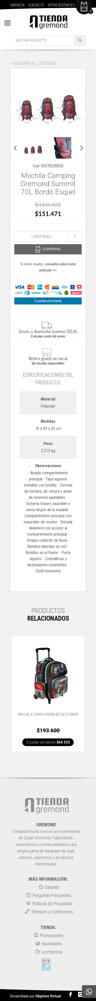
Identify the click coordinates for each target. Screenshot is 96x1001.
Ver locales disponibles (48, 363)
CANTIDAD (41, 236)
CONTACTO (36, 5)
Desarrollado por (35, 996)
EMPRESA (17, 5)
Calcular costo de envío (48, 336)
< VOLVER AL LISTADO (33, 63)
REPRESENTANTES (61, 5)
